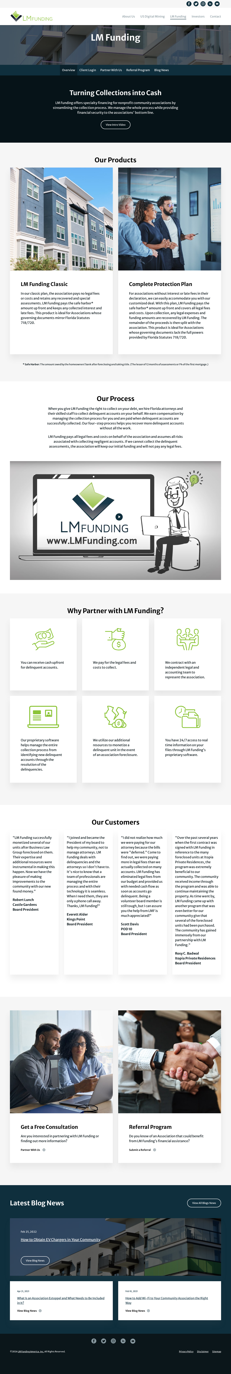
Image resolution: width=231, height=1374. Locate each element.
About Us (128, 16)
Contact (215, 16)
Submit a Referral (140, 1164)
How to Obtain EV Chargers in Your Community (60, 1254)
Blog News (161, 84)
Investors (198, 16)
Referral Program (138, 84)
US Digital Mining (152, 16)
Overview (68, 84)
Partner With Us (111, 84)
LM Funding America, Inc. (31, 1366)
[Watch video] (119, 531)
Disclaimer (203, 1366)
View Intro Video (115, 139)
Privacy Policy (186, 1366)
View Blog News (35, 1275)
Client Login (87, 84)
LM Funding (178, 16)
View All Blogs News (204, 1217)
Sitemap (216, 1366)
